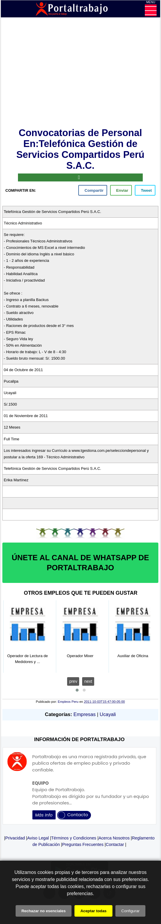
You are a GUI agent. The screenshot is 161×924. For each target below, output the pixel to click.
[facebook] (92, 190)
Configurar (130, 911)
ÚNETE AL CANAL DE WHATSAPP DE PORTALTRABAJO (80, 562)
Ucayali (108, 714)
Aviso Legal (38, 838)
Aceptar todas (93, 911)
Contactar (115, 844)
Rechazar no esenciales (43, 911)
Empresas (84, 714)
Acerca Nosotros (114, 838)
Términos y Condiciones (73, 838)
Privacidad (15, 838)
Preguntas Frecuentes (83, 844)
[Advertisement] (80, 74)
